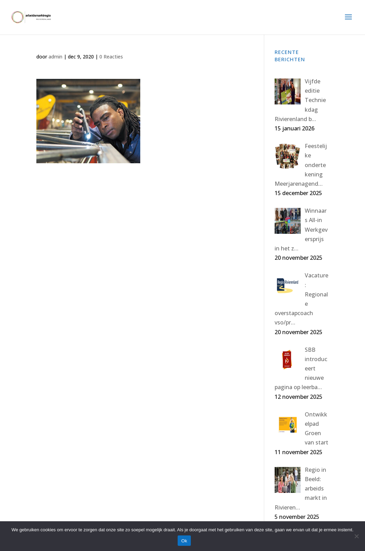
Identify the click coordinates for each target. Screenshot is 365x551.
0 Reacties (111, 56)
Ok (184, 540)
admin (55, 56)
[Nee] (356, 536)
